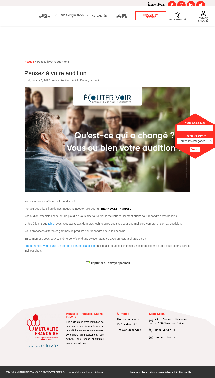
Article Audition (61, 80)
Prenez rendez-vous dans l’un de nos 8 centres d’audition (60, 245)
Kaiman (99, 372)
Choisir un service (195, 135)
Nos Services (44, 16)
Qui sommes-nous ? (72, 16)
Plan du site (185, 372)
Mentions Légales (139, 372)
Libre (51, 223)
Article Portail (80, 80)
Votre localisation (195, 122)
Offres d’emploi (122, 16)
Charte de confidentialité (163, 372)
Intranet (94, 80)
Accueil (29, 61)
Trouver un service (150, 16)
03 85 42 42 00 (165, 330)
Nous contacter (165, 337)
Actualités (99, 16)
